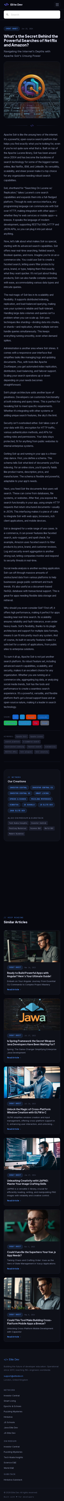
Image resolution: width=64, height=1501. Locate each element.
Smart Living (42, 793)
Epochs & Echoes (18, 799)
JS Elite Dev (46, 805)
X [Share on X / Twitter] (22, 717)
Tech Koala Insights (18, 823)
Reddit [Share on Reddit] (31, 717)
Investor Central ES (42, 787)
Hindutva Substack (13, 1479)
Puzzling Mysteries (41, 799)
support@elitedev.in (13, 1376)
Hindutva (14, 805)
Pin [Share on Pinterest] (35, 723)
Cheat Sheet (12, 29)
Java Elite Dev (17, 811)
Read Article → (14, 989)
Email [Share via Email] (44, 723)
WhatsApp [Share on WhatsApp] (10, 723)
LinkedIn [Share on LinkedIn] (43, 717)
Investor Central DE (20, 793)
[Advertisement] (32, 875)
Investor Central (18, 787)
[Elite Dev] (13, 4)
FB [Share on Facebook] (15, 717)
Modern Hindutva (16, 834)
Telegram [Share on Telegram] (24, 723)
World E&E (49, 828)
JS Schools (29, 805)
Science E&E (35, 828)
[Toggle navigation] (57, 4)
